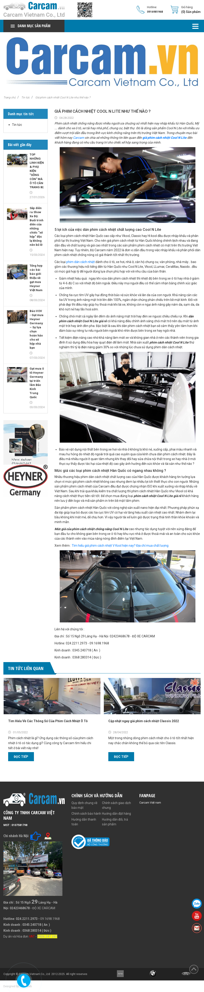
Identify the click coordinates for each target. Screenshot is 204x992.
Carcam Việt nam (150, 802)
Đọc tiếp (21, 756)
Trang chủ (9, 97)
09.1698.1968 (50, 919)
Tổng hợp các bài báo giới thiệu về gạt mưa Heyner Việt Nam (36, 278)
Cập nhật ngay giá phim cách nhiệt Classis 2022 (143, 721)
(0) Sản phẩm (191, 12)
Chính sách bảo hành (86, 813)
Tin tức (25, 97)
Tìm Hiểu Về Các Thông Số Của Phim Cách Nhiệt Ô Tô (48, 721)
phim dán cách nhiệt (80, 262)
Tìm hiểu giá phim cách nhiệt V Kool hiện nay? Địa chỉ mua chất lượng (120, 545)
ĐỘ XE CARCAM (43, 908)
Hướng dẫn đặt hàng (116, 813)
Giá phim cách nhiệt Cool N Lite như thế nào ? (62, 97)
